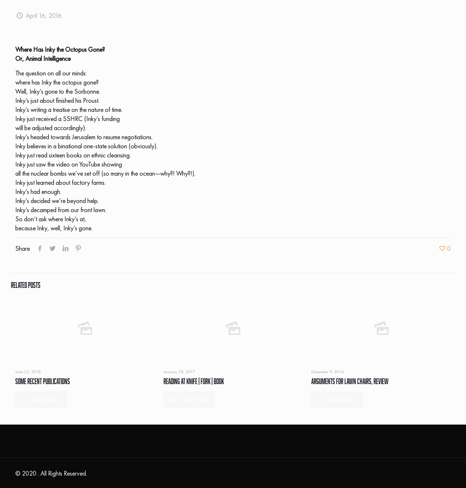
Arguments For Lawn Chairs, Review (349, 381)
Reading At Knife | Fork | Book (193, 381)
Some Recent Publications (42, 381)
